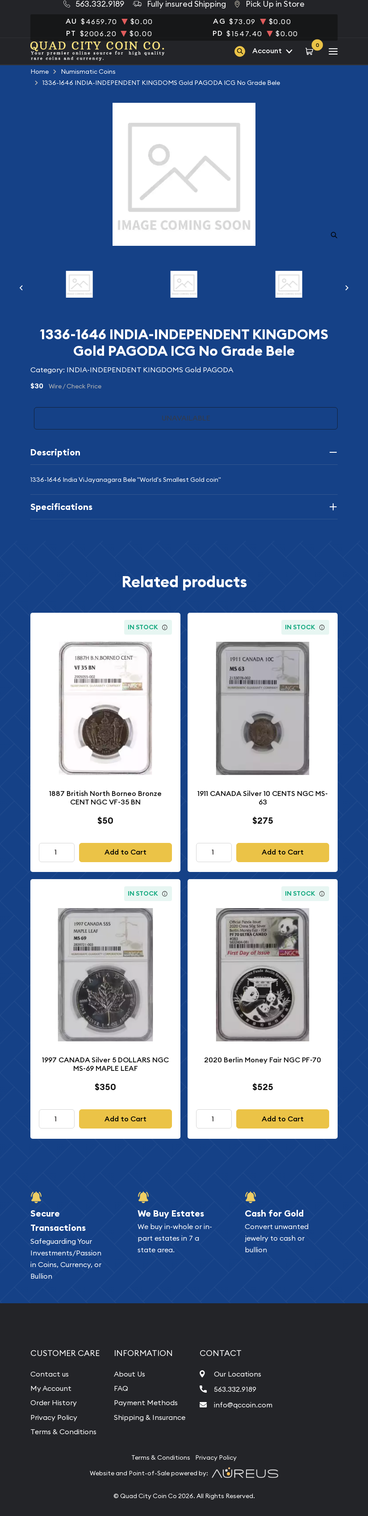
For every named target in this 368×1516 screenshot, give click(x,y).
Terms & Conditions (63, 1431)
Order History (53, 1402)
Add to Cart (125, 852)
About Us (129, 1373)
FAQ (121, 1388)
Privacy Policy (53, 1417)
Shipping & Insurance (149, 1417)
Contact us (49, 1373)
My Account (50, 1388)
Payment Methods (146, 1402)
